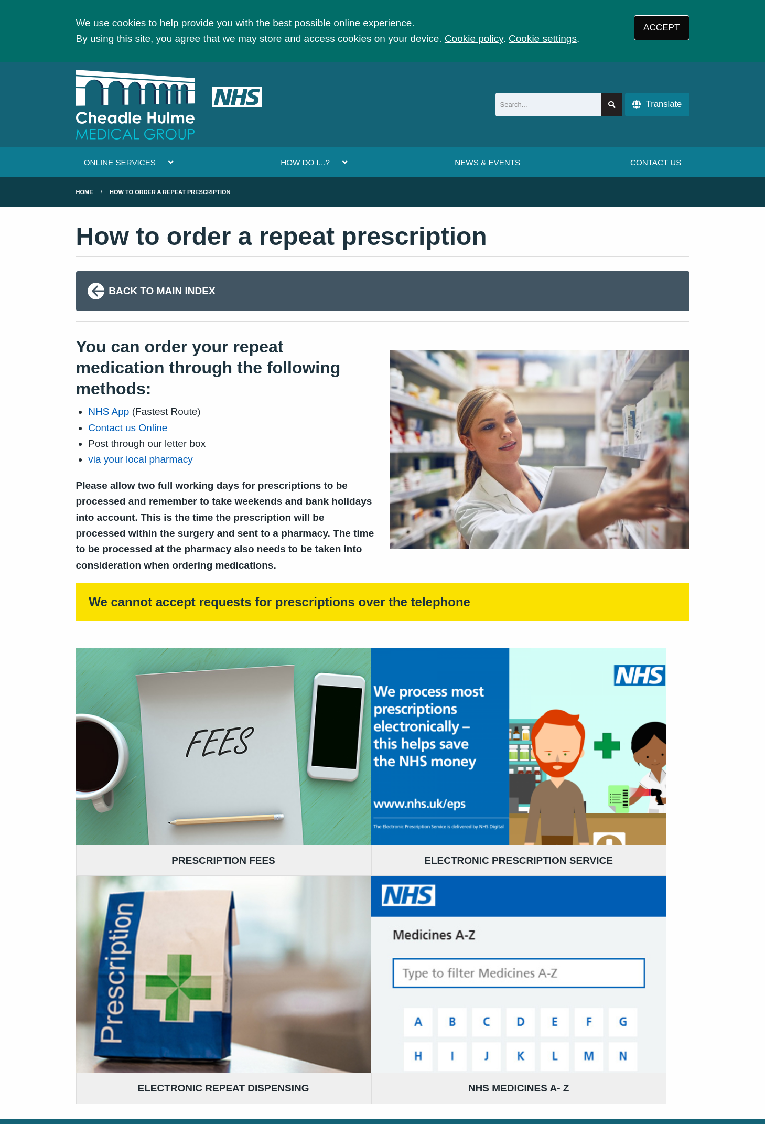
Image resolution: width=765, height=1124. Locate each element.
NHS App (108, 411)
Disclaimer (225, 1048)
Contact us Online (127, 427)
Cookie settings (543, 38)
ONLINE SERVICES (120, 162)
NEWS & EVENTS (487, 162)
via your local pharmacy (140, 459)
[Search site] (611, 104)
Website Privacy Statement (412, 1048)
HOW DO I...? (305, 162)
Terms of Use (168, 1048)
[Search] (548, 104)
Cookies (492, 1048)
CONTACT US (655, 162)
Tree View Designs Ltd (130, 1084)
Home (84, 192)
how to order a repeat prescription (170, 192)
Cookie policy (474, 38)
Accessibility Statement (302, 1048)
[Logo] (169, 105)
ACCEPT (661, 28)
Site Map (535, 1048)
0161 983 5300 (160, 951)
